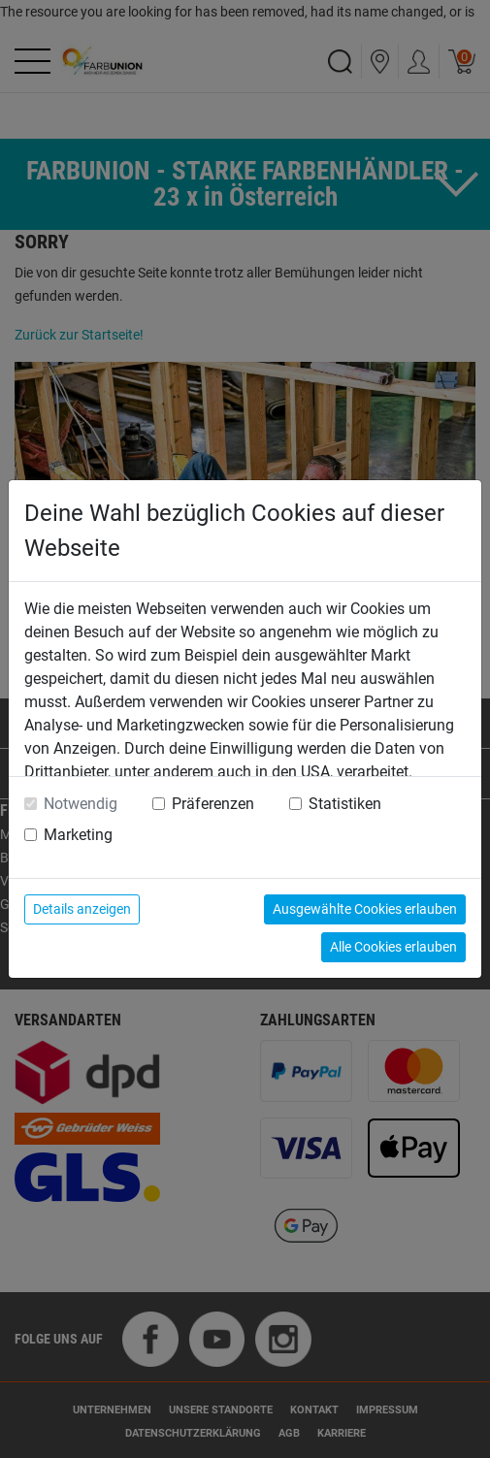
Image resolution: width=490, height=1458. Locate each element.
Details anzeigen (82, 909)
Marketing (78, 835)
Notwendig (80, 803)
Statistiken (345, 803)
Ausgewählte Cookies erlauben (365, 909)
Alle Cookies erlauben (393, 947)
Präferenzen (213, 803)
